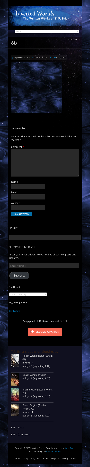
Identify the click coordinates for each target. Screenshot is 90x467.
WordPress (70, 448)
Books (45, 458)
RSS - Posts (17, 427)
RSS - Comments (20, 434)
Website (15, 203)
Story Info (35, 458)
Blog (26, 458)
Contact (74, 458)
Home (70, 39)
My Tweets (14, 310)
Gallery (65, 458)
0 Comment (61, 57)
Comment (17, 146)
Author (17, 458)
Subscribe (19, 275)
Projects (55, 458)
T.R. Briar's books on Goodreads (34, 351)
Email (14, 192)
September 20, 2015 (22, 57)
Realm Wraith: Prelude (34, 375)
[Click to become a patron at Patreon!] (45, 327)
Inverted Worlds (40, 57)
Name (14, 181)
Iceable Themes (53, 451)
